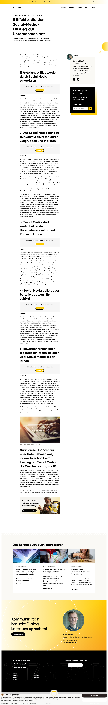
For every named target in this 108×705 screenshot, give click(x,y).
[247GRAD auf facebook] (56, 689)
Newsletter (88, 1)
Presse (14, 666)
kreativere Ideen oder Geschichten (43, 200)
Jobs (94, 1)
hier (31, 216)
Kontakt (93, 7)
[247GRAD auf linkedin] (47, 689)
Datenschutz (58, 682)
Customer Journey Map (36, 198)
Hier (49, 123)
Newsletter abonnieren (75, 647)
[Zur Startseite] (18, 7)
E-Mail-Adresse (78, 104)
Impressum (49, 682)
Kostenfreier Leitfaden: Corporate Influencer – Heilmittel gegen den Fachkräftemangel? (32, 1)
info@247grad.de (71, 625)
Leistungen (72, 7)
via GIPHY (23, 95)
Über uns (63, 7)
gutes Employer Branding (37, 261)
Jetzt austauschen (18, 617)
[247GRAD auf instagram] (51, 689)
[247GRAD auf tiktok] (61, 689)
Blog (86, 7)
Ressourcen (80, 1)
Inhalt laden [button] (40, 90)
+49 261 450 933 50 (71, 623)
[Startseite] (54, 676)
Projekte (80, 7)
